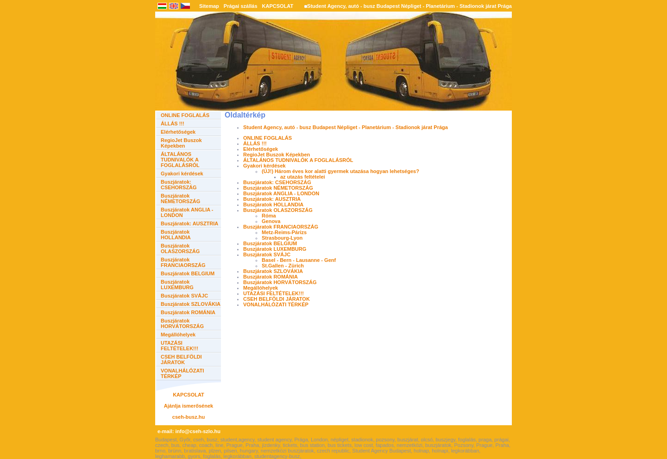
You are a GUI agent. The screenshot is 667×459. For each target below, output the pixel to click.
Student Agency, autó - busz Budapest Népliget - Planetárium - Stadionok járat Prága (409, 6)
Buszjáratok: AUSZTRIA (189, 223)
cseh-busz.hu (188, 417)
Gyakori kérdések (182, 173)
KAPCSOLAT (278, 6)
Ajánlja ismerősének (188, 406)
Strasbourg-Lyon (282, 238)
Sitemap (209, 6)
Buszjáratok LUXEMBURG (177, 284)
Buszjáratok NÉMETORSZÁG (180, 198)
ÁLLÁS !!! (172, 123)
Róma (269, 215)
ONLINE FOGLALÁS (185, 115)
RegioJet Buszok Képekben (181, 143)
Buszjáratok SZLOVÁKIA (190, 304)
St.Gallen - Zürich (283, 265)
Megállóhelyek (178, 334)
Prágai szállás (241, 6)
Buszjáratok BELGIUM (187, 273)
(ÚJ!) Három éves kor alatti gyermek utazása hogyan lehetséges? (340, 171)
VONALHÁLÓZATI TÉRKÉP (275, 304)
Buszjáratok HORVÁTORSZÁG (182, 323)
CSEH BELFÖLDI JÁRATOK (181, 359)
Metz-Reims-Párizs (284, 232)
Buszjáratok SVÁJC (184, 295)
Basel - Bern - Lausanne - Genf (299, 260)
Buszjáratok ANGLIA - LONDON (281, 193)
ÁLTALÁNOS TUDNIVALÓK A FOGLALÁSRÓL (180, 159)
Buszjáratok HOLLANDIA (176, 234)
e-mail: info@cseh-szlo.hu (188, 431)
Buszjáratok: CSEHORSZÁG (179, 184)
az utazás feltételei (302, 177)
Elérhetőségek (178, 132)
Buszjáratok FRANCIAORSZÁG (183, 262)
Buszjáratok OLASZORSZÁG (180, 248)
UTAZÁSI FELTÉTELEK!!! (179, 345)
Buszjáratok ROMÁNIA (188, 312)
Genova (271, 221)
